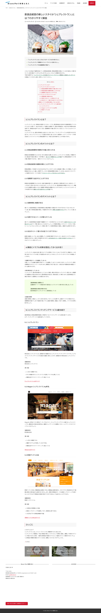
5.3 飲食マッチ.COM (45, 109)
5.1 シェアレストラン (45, 106)
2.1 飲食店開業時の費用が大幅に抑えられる (51, 88)
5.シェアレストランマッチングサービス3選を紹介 (49, 104)
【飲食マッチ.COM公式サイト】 (32, 517)
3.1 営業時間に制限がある (46, 96)
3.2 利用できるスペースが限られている (49, 98)
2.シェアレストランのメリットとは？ (46, 86)
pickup (27, 541)
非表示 (52, 82)
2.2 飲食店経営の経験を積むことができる (50, 90)
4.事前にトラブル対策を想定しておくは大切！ (49, 102)
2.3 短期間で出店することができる (48, 92)
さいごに (40, 111)
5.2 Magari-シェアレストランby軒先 (48, 108)
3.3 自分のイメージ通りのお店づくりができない (51, 100)
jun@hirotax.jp (12, 574)
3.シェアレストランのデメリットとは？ (47, 94)
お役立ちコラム (61, 21)
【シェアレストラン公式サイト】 (32, 381)
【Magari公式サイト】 (30, 449)
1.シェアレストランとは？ (44, 84)
